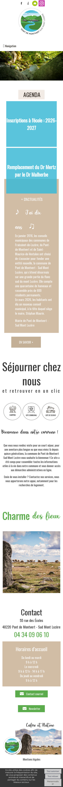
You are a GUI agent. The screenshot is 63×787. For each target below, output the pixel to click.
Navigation (10, 46)
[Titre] (12, 412)
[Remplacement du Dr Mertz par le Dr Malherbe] (31, 171)
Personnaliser (53, 782)
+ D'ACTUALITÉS (32, 199)
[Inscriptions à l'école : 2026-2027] (31, 124)
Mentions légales (31, 759)
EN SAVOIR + (26, 342)
